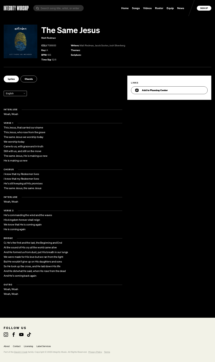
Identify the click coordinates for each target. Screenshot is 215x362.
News (180, 8)
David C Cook (20, 352)
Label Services (43, 346)
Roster (159, 8)
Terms (107, 352)
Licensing (28, 346)
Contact (16, 346)
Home (125, 8)
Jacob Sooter (101, 45)
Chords (29, 78)
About (7, 346)
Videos (147, 8)
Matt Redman (48, 37)
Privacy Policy (95, 352)
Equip (170, 8)
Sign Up (204, 8)
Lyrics (11, 78)
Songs (136, 8)
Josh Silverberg (117, 45)
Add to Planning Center (151, 90)
